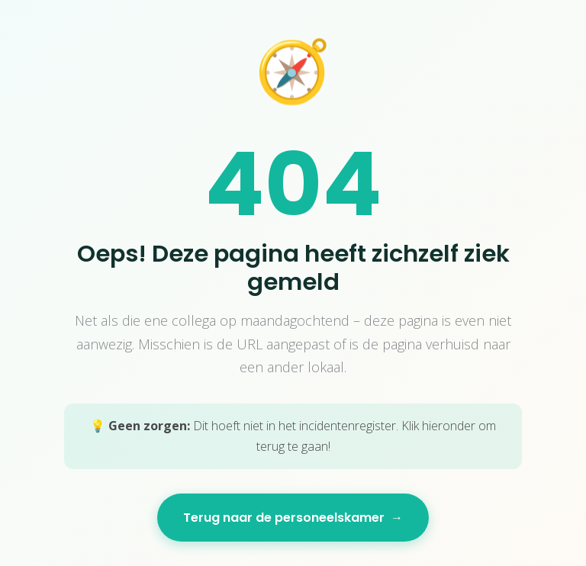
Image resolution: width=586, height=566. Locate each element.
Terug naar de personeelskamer (293, 517)
